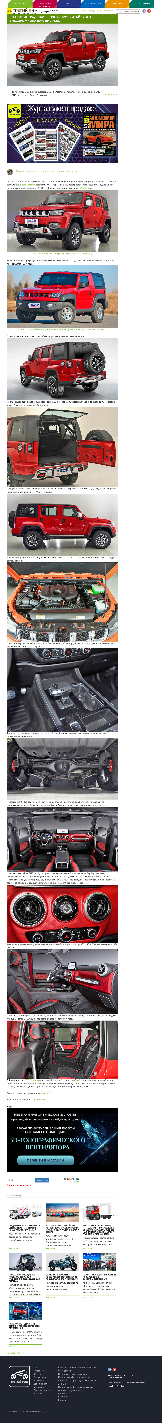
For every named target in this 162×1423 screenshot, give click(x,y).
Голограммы (40, 1370)
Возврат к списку (15, 1353)
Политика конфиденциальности (74, 1377)
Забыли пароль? (106, 11)
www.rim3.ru (47, 1093)
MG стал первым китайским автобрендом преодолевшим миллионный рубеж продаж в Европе (62, 1228)
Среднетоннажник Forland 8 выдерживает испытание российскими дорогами (24, 1227)
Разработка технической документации (77, 1367)
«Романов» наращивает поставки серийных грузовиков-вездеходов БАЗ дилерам (24, 1277)
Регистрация (93, 11)
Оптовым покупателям (69, 1390)
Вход (84, 11)
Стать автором (65, 1370)
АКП (78, 1080)
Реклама (62, 1393)
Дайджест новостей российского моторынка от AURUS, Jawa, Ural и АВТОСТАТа (62, 1276)
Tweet (76, 1181)
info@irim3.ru (116, 1386)
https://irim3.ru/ (38, 1099)
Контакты (62, 1400)
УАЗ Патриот (31, 1080)
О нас (36, 1367)
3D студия (38, 1374)
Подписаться (42, 1180)
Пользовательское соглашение (73, 1374)
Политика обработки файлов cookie (75, 1387)
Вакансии (63, 1396)
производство (28, 184)
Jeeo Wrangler (83, 188)
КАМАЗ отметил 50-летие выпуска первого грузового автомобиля (24, 1326)
